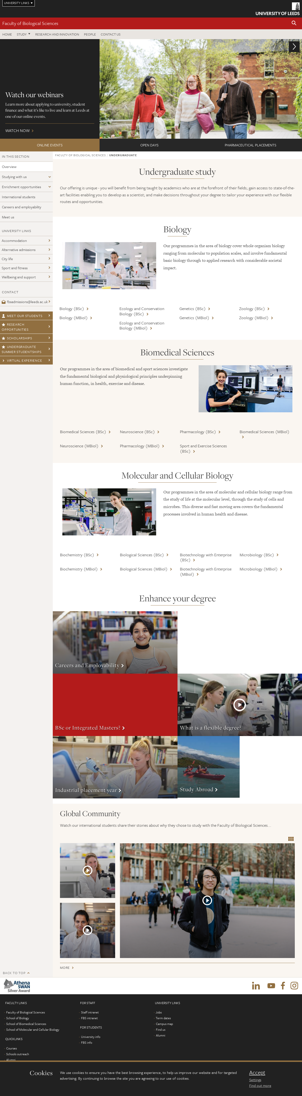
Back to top (14, 972)
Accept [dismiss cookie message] (257, 1072)
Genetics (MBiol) (194, 318)
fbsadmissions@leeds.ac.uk (25, 301)
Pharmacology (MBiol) (140, 446)
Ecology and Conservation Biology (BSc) (141, 311)
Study (22, 34)
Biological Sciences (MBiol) (144, 569)
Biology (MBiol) (73, 318)
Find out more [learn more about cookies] (260, 1085)
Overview (9, 166)
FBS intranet (89, 1018)
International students (18, 196)
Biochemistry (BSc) (77, 555)
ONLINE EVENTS (50, 145)
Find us (160, 1029)
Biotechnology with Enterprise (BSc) (205, 557)
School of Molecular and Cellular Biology (32, 1029)
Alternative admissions (19, 249)
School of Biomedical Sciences (26, 1023)
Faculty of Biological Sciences (30, 23)
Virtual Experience (22, 360)
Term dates (163, 1018)
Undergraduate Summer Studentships (21, 349)
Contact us (110, 34)
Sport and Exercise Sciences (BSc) (203, 448)
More (115, 642)
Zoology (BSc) (252, 308)
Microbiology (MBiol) (259, 569)
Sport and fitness (15, 267)
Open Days (149, 145)
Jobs (159, 1012)
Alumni (11, 1059)
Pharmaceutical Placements (250, 145)
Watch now (151, 89)
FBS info (86, 1042)
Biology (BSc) (71, 308)
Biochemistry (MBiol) (79, 569)
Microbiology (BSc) (257, 555)
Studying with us (14, 176)
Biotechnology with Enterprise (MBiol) (205, 571)
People (90, 34)
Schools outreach (17, 1054)
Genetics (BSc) (192, 308)
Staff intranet (90, 1012)
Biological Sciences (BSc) (142, 555)
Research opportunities (15, 327)
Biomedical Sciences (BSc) (83, 432)
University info (90, 1036)
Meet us (8, 217)
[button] (294, 23)
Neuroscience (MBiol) (79, 446)
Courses (11, 1048)
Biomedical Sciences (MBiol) (265, 432)
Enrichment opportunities (21, 186)
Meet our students (22, 315)
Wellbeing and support (19, 277)
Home (7, 34)
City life (7, 258)
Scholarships (17, 338)
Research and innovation (57, 34)
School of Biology (17, 1018)
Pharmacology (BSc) (198, 432)
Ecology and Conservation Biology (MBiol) (141, 325)
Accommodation (14, 240)
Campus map (164, 1023)
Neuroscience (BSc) (137, 432)
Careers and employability (21, 207)
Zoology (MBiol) (254, 318)
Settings (255, 1079)
